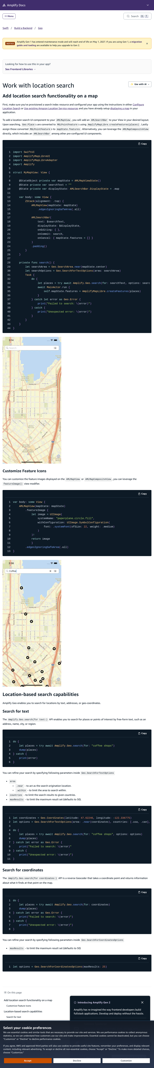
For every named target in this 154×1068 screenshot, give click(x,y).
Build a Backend (23, 28)
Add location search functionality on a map (50, 96)
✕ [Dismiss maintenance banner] (147, 43)
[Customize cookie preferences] (126, 1060)
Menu (9, 16)
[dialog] (77, 1044)
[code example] (77, 239)
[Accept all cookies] (28, 1060)
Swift (6, 28)
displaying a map (119, 108)
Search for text (16, 709)
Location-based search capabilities (41, 692)
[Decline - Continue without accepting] (77, 1060)
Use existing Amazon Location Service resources (51, 108)
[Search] (137, 16)
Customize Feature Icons (24, 469)
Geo (40, 28)
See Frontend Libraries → (20, 69)
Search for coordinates (23, 865)
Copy (143, 143)
